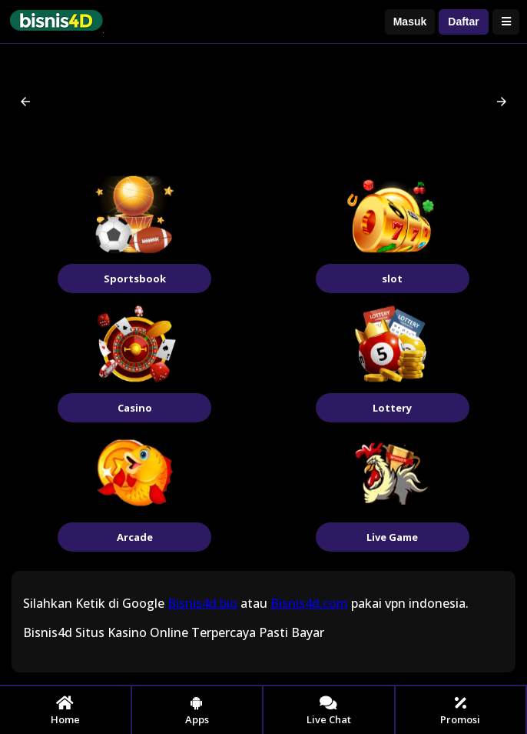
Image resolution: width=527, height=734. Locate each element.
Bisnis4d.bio (202, 603)
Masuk (410, 21)
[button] (25, 101)
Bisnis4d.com (309, 603)
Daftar (463, 21)
